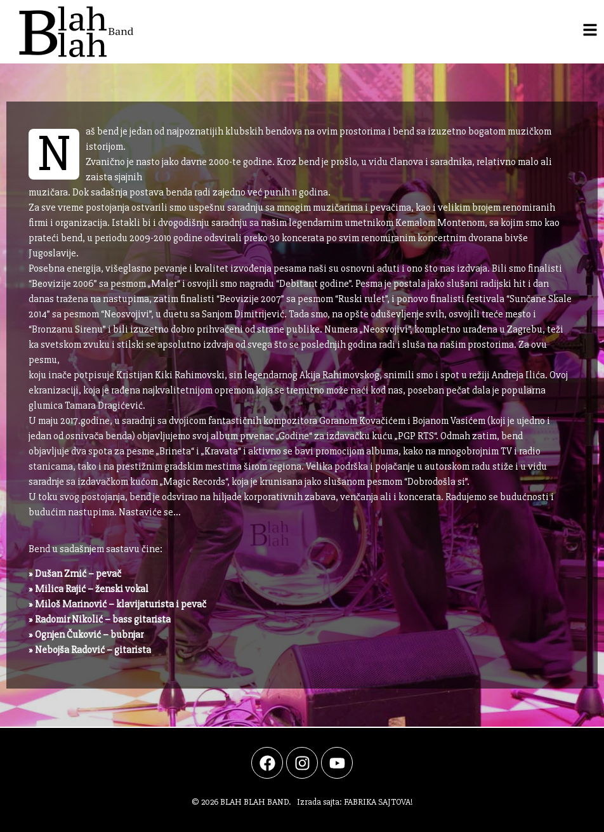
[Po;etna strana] (69, 31)
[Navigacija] (590, 29)
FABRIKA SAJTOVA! (378, 801)
